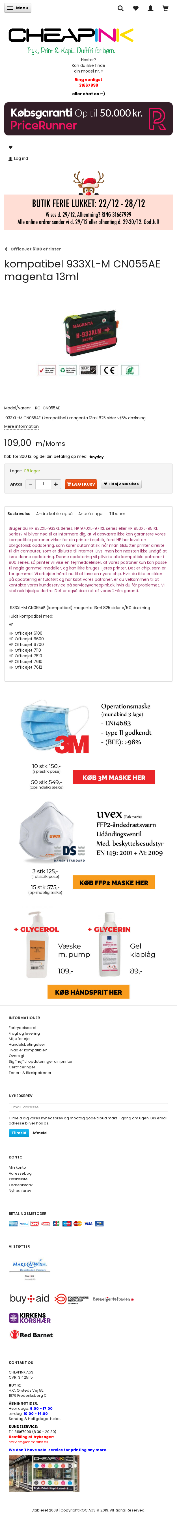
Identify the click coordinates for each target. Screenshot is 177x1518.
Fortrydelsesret (22, 1027)
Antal (16, 484)
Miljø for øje (19, 1038)
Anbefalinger (91, 513)
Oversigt (16, 1055)
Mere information (21, 426)
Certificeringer (22, 1067)
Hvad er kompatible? (28, 1050)
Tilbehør (117, 513)
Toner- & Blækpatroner (30, 1072)
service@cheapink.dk (31, 1439)
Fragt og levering (24, 1033)
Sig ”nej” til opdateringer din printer (41, 1061)
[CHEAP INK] (71, 38)
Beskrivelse (19, 513)
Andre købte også (54, 513)
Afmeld (40, 1132)
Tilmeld (19, 1132)
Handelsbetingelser (27, 1044)
